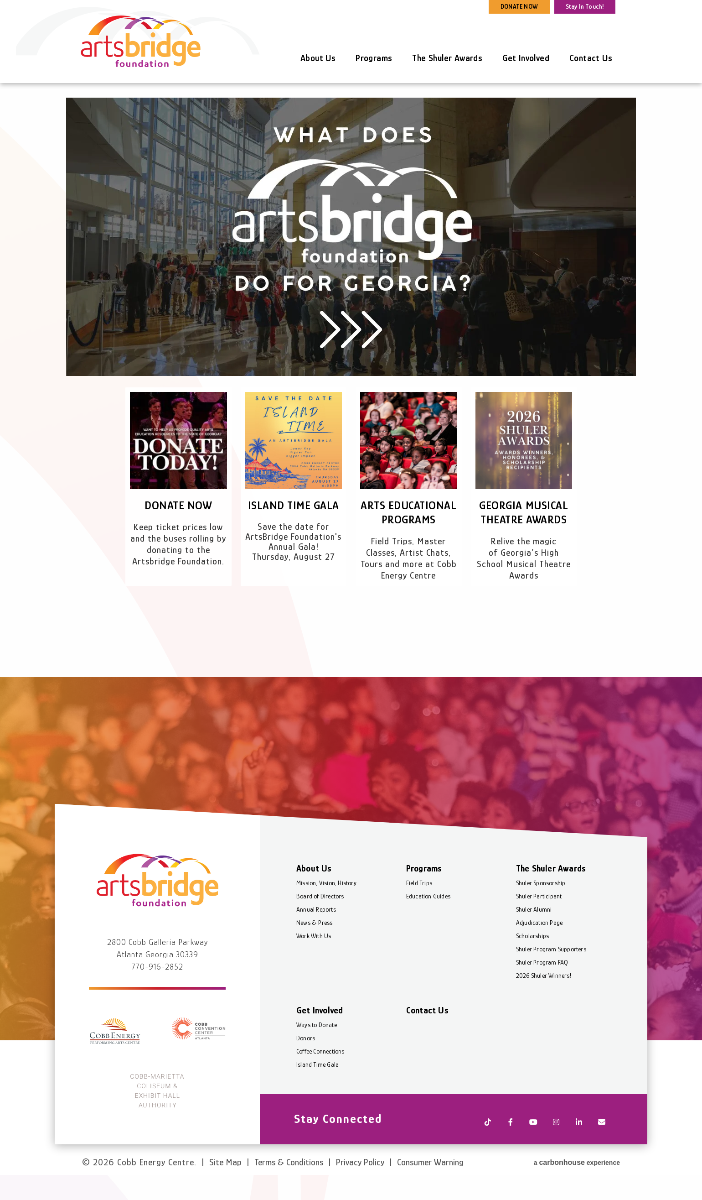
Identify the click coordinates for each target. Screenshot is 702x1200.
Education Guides (428, 920)
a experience (577, 1175)
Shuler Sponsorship (541, 907)
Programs (374, 58)
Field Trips (419, 907)
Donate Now (178, 505)
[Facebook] (510, 1143)
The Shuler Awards (447, 58)
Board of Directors (320, 920)
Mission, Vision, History (326, 907)
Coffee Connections (320, 1075)
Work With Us (313, 960)
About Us (318, 58)
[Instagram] (556, 1143)
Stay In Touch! (585, 6)
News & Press (314, 946)
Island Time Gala (293, 505)
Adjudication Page (539, 946)
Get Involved (525, 58)
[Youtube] (533, 1143)
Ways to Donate (316, 1049)
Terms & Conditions (288, 1176)
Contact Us (590, 58)
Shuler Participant (539, 920)
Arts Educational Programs (409, 519)
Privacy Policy (360, 1176)
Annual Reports (316, 933)
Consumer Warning (430, 1176)
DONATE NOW (519, 6)
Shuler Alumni (534, 933)
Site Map (225, 1176)
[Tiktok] (488, 1143)
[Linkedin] (579, 1143)
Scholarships (532, 960)
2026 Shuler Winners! (543, 999)
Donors (305, 1062)
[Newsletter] (602, 1143)
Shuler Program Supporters (551, 973)
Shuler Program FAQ (542, 986)
